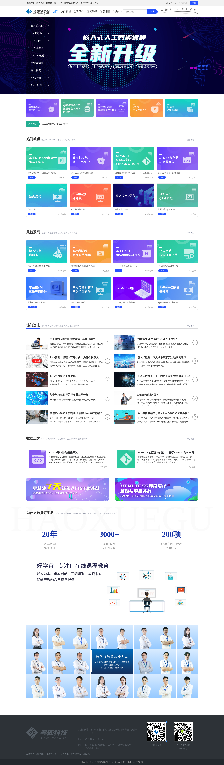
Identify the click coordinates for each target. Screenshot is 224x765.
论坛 (116, 11)
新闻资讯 (92, 11)
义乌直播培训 (52, 754)
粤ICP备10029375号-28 (133, 762)
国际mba (86, 754)
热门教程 (66, 11)
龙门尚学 (65, 754)
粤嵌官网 (40, 754)
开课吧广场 (76, 754)
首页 (55, 11)
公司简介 (79, 11)
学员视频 (105, 11)
